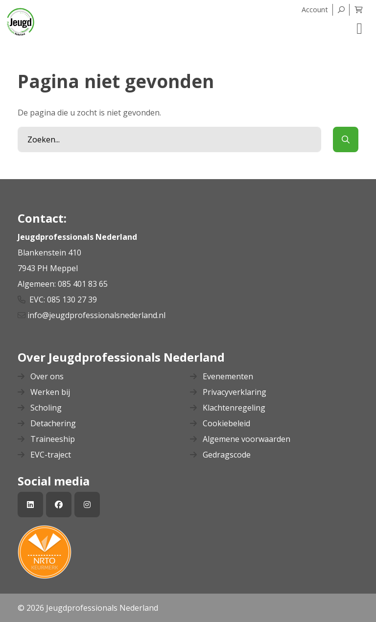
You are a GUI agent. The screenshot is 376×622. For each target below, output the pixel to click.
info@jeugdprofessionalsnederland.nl (97, 315)
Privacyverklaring (228, 392)
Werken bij (44, 392)
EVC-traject (44, 454)
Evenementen (221, 376)
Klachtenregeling (227, 407)
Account (315, 9)
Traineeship (46, 439)
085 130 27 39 (72, 299)
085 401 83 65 (84, 283)
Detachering (47, 423)
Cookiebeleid (220, 423)
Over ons (41, 376)
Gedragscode (220, 454)
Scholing (40, 407)
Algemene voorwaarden (240, 439)
